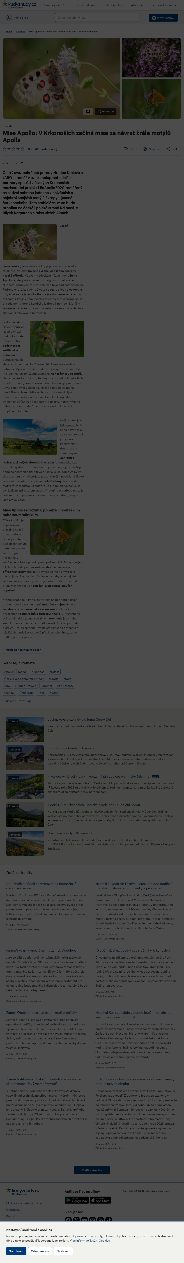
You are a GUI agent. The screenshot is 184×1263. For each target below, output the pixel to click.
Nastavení (63, 1251)
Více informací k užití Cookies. (90, 1240)
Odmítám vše (40, 1251)
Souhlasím (16, 1251)
